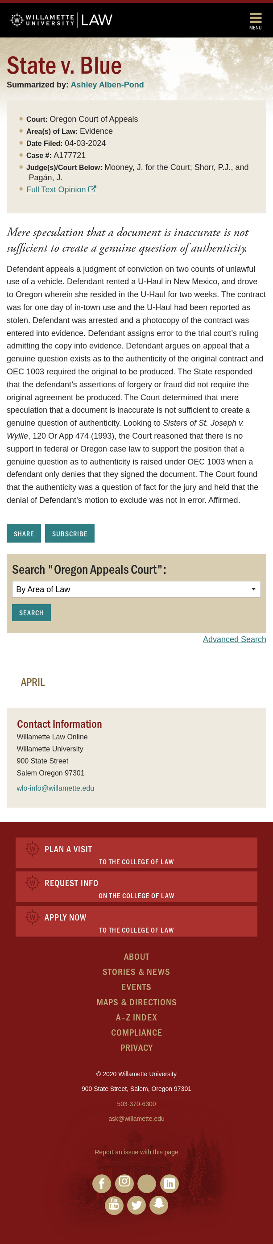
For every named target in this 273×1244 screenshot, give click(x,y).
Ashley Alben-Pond (107, 84)
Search (31, 612)
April (33, 681)
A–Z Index (136, 1017)
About (136, 956)
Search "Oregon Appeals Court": (89, 568)
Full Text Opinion (56, 189)
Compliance (136, 1032)
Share (24, 533)
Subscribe (69, 533)
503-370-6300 (136, 1103)
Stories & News (136, 971)
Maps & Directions (136, 1001)
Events (136, 986)
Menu (255, 21)
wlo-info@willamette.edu (56, 788)
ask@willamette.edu (136, 1118)
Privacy (136, 1047)
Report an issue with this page (136, 1152)
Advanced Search (234, 639)
